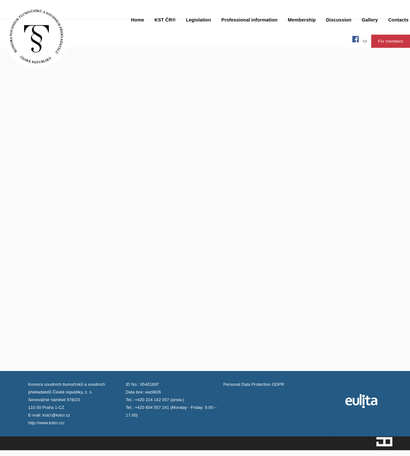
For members (390, 41)
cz (365, 40)
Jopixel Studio (384, 441)
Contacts (398, 19)
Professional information (249, 19)
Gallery (370, 19)
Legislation (198, 19)
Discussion (338, 19)
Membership (302, 19)
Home (137, 19)
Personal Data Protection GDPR (253, 384)
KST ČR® (165, 19)
